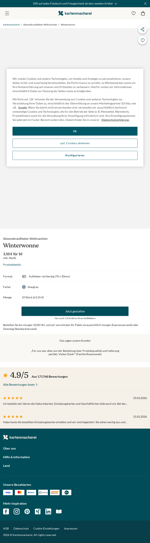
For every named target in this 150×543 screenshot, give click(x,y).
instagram (17, 511)
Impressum (71, 528)
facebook (6, 511)
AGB (6, 528)
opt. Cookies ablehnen (75, 143)
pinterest (27, 511)
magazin (59, 511)
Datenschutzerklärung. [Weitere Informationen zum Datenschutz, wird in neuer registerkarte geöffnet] (115, 119)
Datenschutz (21, 528)
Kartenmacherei (11, 24)
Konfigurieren (74, 155)
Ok (75, 131)
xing (38, 511)
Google (22, 107)
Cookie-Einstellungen (46, 528)
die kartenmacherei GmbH (75, 13)
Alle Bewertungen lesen (19, 384)
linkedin (48, 511)
